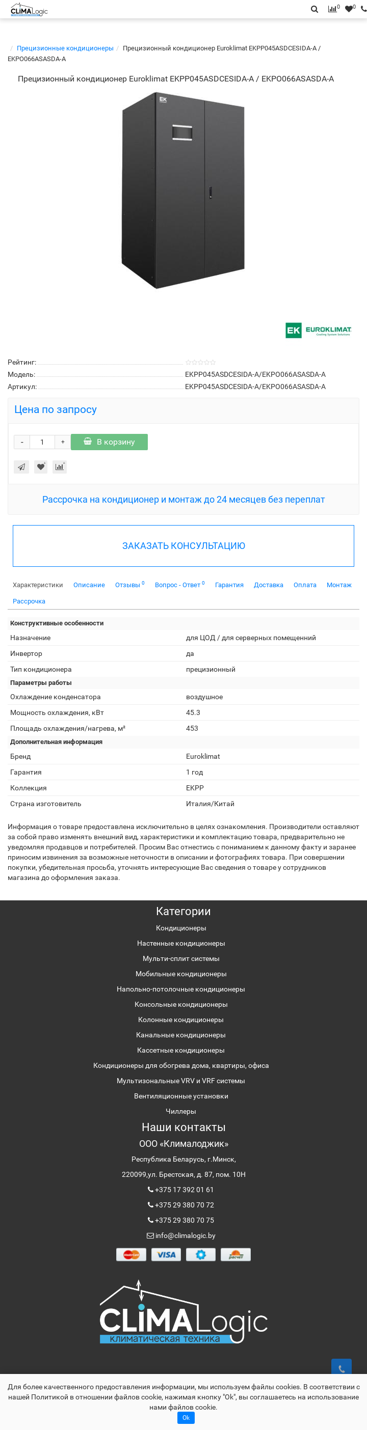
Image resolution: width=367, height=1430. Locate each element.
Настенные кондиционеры (181, 943)
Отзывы (130, 584)
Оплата (305, 585)
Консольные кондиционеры (181, 1004)
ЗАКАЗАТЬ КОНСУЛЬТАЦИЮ (183, 545)
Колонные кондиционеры (181, 1019)
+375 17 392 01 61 (183, 1190)
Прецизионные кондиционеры (65, 48)
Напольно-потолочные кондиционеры (181, 989)
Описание (89, 585)
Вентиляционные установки (181, 1096)
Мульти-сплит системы (181, 958)
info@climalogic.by (185, 1235)
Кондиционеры (181, 928)
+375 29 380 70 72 (183, 1205)
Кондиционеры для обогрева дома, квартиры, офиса (181, 1065)
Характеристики (38, 585)
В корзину (109, 442)
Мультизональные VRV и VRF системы (181, 1081)
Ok (186, 1417)
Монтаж (339, 585)
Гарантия (229, 585)
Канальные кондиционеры (181, 1035)
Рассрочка (29, 601)
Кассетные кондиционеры (181, 1050)
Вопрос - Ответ (180, 584)
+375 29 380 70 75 (183, 1220)
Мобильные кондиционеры (181, 974)
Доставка (268, 585)
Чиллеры (181, 1111)
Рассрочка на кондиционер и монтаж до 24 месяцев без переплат (183, 499)
